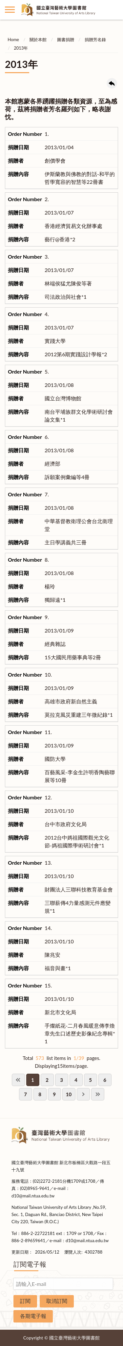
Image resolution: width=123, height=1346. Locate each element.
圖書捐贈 (65, 39)
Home (13, 39)
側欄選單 (10, 10)
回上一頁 (112, 83)
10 (69, 1094)
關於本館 (38, 39)
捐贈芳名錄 (95, 39)
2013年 (21, 48)
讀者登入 (113, 10)
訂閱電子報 (29, 1264)
